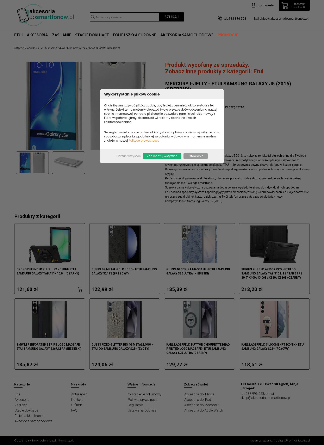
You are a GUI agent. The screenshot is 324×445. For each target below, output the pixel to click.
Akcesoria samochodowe (186, 35)
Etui (18, 35)
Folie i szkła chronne (134, 35)
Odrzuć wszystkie (128, 156)
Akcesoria (37, 35)
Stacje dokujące (92, 35)
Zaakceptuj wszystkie (162, 156)
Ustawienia (196, 156)
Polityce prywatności (143, 140)
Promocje (228, 35)
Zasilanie (61, 35)
